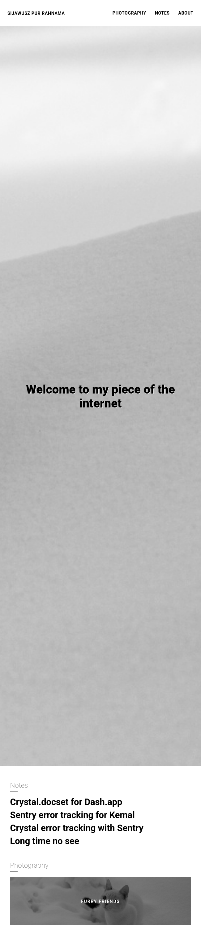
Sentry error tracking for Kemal (72, 815)
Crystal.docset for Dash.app (66, 802)
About (186, 13)
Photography (129, 13)
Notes (162, 13)
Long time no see (44, 841)
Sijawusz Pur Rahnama (36, 13)
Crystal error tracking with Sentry (76, 828)
